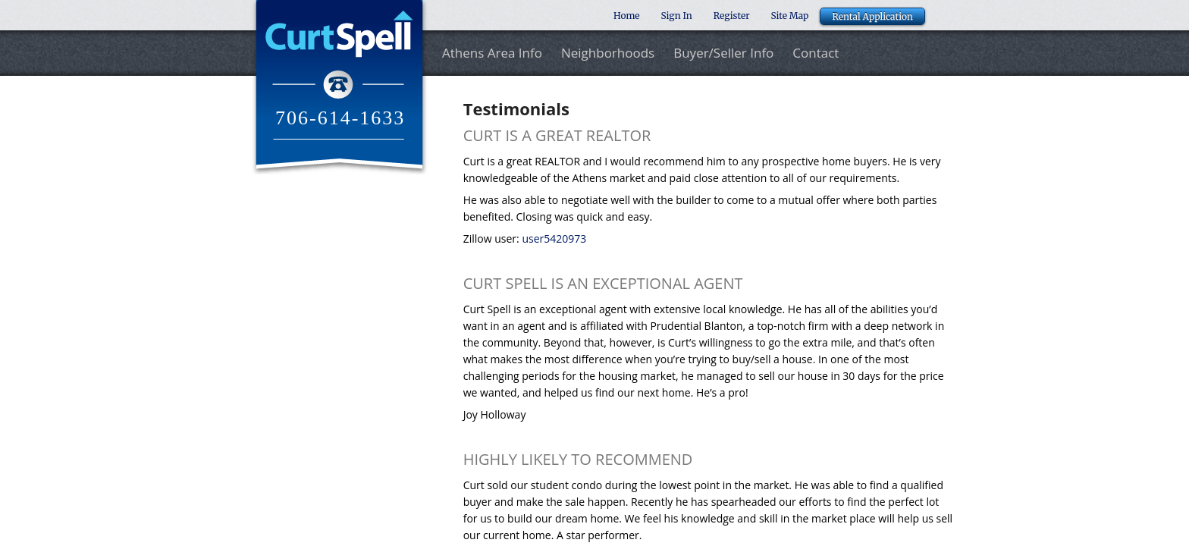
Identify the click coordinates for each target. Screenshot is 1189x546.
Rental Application (872, 16)
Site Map (790, 15)
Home (626, 15)
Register (732, 15)
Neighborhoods (607, 53)
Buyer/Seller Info (723, 53)
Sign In (676, 15)
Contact (815, 53)
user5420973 (554, 238)
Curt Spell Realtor (339, 87)
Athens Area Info (492, 53)
